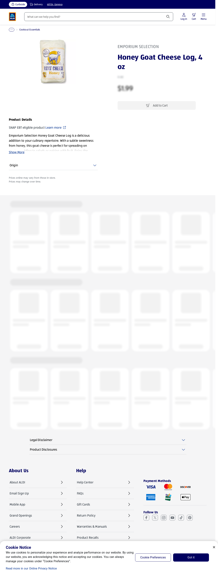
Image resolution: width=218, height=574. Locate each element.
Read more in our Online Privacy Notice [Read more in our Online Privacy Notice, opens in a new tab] (31, 568)
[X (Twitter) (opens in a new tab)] (155, 518)
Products (30, 16)
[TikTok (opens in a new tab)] (181, 518)
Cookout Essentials (50, 30)
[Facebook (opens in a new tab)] (146, 518)
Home (12, 30)
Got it (190, 557)
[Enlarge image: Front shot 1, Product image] (53, 61)
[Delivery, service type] (35, 4)
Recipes (109, 16)
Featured (87, 16)
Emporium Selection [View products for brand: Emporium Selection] (138, 46)
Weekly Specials (58, 16)
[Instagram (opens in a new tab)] (164, 518)
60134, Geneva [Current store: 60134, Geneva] (54, 4)
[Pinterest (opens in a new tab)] (190, 518)
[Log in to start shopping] (194, 17)
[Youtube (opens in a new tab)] (172, 518)
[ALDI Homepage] (12, 16)
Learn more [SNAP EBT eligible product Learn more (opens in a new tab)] (55, 127)
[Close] (214, 547)
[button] (204, 15)
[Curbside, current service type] (18, 4)
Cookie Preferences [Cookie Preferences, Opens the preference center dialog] (153, 557)
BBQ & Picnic (27, 30)
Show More (16, 152)
